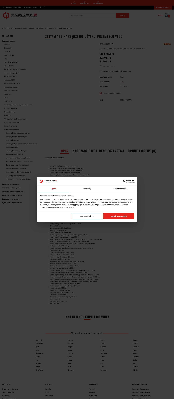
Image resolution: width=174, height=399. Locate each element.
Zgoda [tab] (53, 189)
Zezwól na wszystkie (119, 216)
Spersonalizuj (87, 216)
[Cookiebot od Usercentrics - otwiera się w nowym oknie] (124, 181)
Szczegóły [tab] (87, 189)
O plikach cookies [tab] (120, 189)
